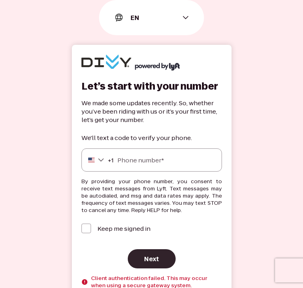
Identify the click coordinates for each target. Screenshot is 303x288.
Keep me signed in (124, 228)
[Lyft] (106, 62)
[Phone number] (152, 160)
